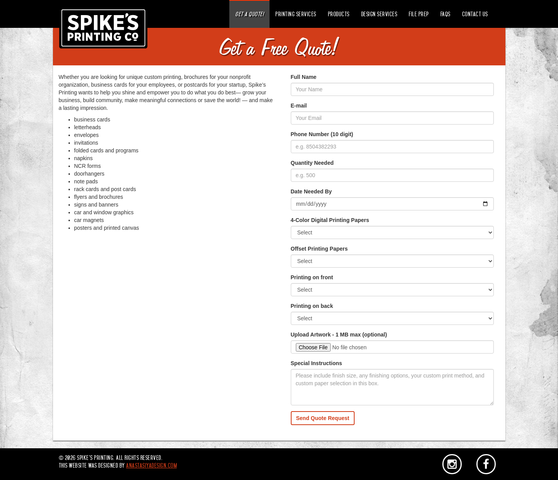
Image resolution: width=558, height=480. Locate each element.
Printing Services (295, 14)
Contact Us (475, 14)
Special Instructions (316, 363)
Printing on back (312, 306)
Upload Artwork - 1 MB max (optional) (339, 334)
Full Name (304, 77)
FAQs (445, 14)
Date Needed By (311, 191)
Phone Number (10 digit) (322, 134)
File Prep (419, 14)
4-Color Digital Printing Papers (330, 220)
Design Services (379, 14)
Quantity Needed (312, 163)
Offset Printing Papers (319, 249)
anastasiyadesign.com (151, 465)
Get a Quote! (249, 14)
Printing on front (312, 277)
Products (339, 14)
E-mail (299, 105)
